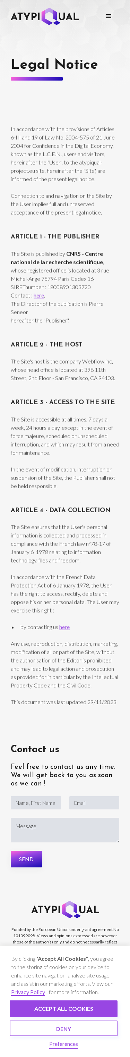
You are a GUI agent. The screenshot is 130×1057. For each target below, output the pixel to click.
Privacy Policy (28, 992)
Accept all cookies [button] (63, 1008)
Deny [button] (63, 1028)
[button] (108, 16)
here (39, 297)
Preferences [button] (63, 1043)
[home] (45, 16)
